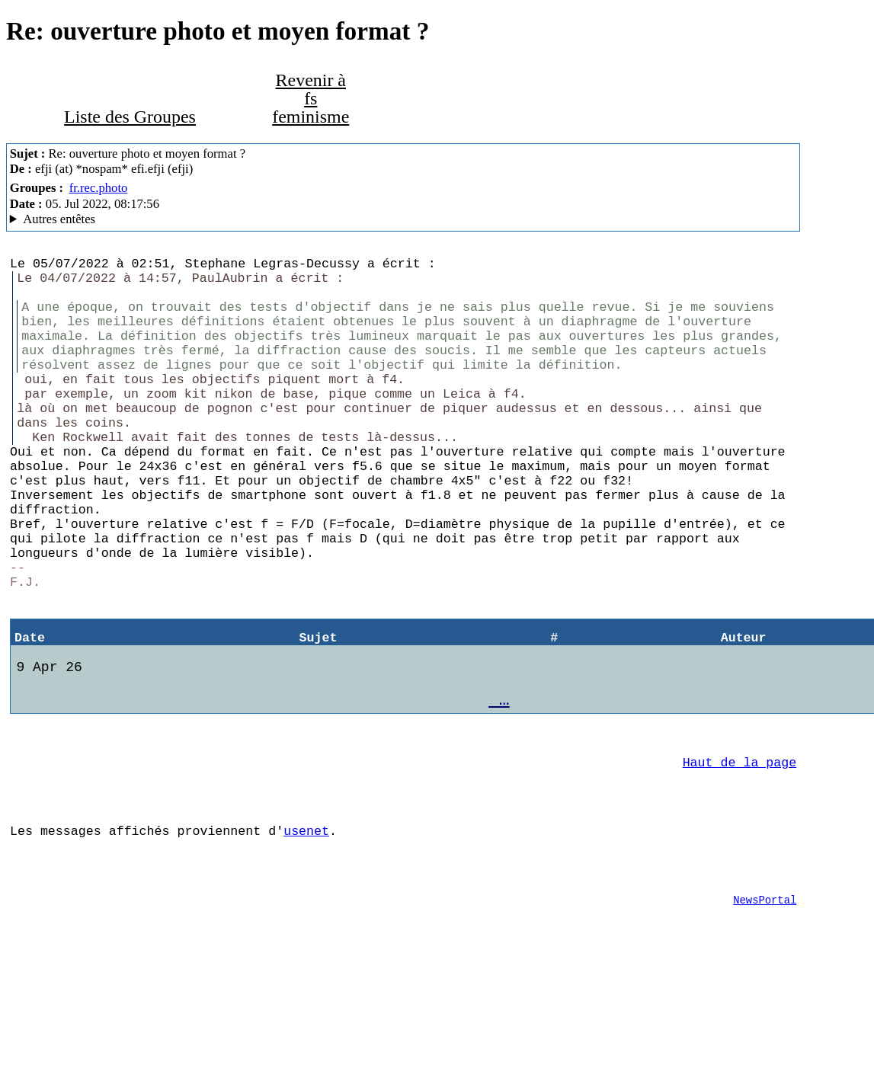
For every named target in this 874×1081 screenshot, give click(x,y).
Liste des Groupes (130, 116)
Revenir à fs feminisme (310, 98)
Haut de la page (740, 854)
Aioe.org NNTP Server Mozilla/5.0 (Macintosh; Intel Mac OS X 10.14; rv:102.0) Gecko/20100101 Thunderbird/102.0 (403, 219)
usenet (306, 932)
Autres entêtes (59, 219)
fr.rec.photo (98, 188)
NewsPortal (764, 1010)
